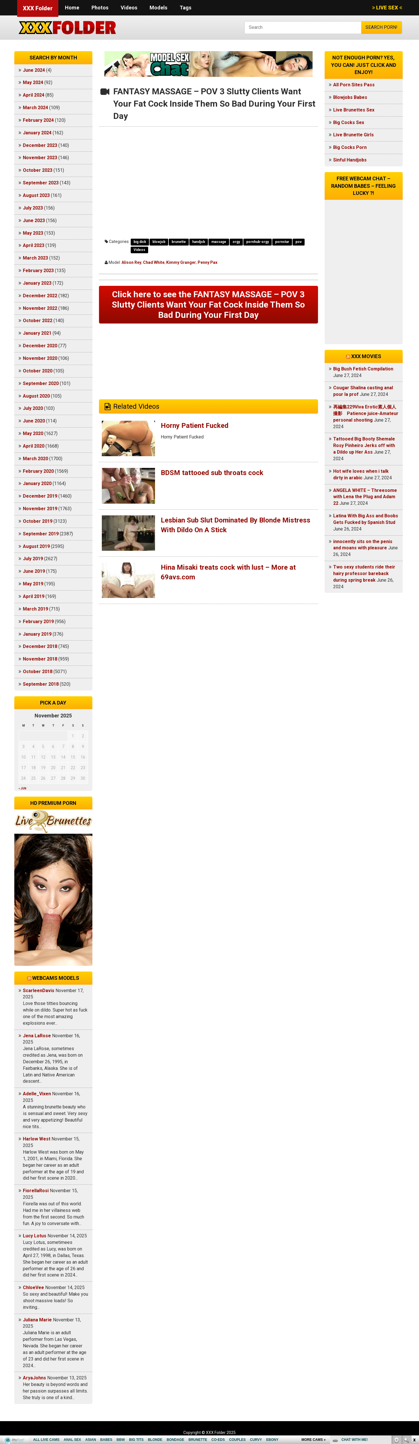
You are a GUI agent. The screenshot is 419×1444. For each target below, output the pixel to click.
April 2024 (33, 95)
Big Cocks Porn (350, 147)
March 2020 (35, 458)
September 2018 (41, 684)
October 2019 (37, 521)
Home (72, 8)
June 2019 (34, 571)
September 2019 (41, 533)
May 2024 (33, 82)
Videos (129, 8)
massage (218, 242)
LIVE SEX (387, 8)
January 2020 (37, 483)
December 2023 (40, 145)
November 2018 (40, 659)
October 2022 (37, 320)
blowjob (158, 242)
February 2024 (38, 120)
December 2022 (40, 295)
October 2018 (37, 671)
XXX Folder (38, 8)
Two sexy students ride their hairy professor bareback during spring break (364, 573)
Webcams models (55, 978)
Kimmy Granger (181, 262)
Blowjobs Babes (350, 97)
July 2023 (33, 208)
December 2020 (40, 345)
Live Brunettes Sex (353, 110)
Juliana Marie (37, 1320)
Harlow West (36, 1139)
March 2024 (35, 107)
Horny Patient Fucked (195, 426)
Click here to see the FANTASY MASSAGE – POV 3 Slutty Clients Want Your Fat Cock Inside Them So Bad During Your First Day (208, 304)
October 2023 (37, 170)
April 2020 (33, 446)
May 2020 (33, 433)
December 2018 (40, 646)
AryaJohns (34, 1378)
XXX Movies (366, 356)
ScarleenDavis (38, 990)
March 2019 (35, 609)
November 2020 (40, 358)
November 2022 (40, 308)
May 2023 (33, 233)
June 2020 (34, 421)
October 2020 (37, 371)
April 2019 (33, 596)
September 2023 (41, 183)
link (414, 1354)
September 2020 (41, 383)
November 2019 (40, 508)
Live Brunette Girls (353, 134)
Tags (185, 8)
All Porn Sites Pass (354, 84)
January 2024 (37, 132)
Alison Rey (131, 262)
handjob (198, 242)
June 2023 (34, 220)
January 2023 (37, 283)
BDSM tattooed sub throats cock (212, 473)
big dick (140, 242)
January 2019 (37, 634)
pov (298, 242)
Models (158, 8)
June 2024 (34, 70)
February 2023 (38, 270)
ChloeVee (33, 1287)
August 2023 (36, 195)
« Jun (22, 788)
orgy (236, 242)
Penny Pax (207, 262)
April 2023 (33, 245)
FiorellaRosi (36, 1190)
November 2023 (40, 157)
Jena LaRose (37, 1035)
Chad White (153, 262)
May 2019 (33, 584)
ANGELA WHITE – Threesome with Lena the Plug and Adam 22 (365, 497)
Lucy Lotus (34, 1235)
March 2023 (35, 258)
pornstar (282, 242)
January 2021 (37, 333)
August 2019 (36, 546)
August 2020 (36, 396)
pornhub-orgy (257, 242)
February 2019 (38, 621)
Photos (100, 8)
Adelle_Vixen (37, 1093)
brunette (179, 242)
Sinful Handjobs (350, 160)
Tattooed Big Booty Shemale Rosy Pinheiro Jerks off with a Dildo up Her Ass (364, 445)
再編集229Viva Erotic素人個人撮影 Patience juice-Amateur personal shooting (365, 413)
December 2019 (40, 496)
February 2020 (38, 471)
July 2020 (33, 408)
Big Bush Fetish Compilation (363, 369)
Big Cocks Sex (348, 122)
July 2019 (33, 558)
